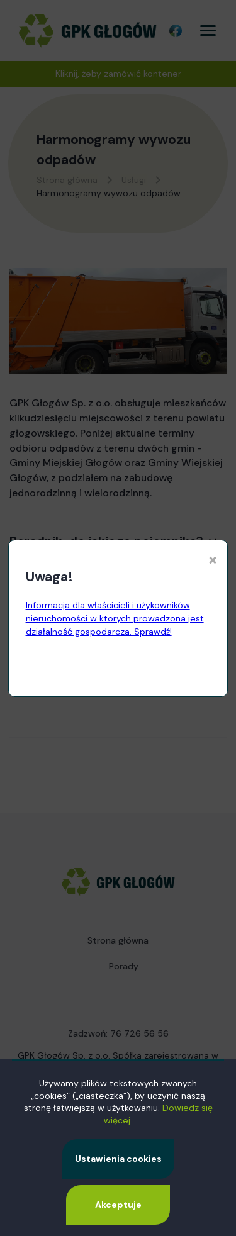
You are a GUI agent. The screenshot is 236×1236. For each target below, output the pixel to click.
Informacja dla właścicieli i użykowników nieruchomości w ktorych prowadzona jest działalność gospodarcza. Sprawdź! (115, 618)
